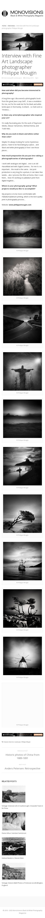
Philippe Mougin (25, 742)
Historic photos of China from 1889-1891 (22, 756)
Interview (11, 742)
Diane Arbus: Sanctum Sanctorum (14, 833)
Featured (6, 742)
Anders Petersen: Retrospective (22, 768)
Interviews (11, 26)
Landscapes (18, 78)
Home (4, 26)
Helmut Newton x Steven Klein (13, 858)
